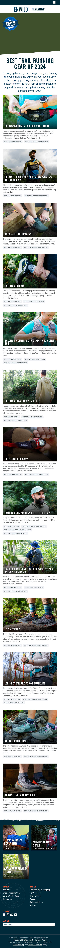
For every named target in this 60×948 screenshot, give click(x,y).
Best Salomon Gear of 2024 (34, 302)
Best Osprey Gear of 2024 (34, 587)
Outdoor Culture (36, 902)
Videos (33, 905)
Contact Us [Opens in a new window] (7, 899)
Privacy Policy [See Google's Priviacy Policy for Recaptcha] (18, 945)
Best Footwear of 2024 (12, 248)
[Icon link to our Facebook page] (4, 915)
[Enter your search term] (29, 924)
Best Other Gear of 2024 (12, 142)
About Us (6, 890)
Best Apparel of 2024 (11, 417)
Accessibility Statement (23, 940)
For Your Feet (35, 893)
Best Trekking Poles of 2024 (14, 703)
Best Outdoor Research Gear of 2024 (17, 530)
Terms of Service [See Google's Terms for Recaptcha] (35, 945)
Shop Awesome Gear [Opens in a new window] (11, 893)
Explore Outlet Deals (11, 896)
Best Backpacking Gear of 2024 (34, 526)
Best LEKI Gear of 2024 (12, 699)
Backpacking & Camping (40, 890)
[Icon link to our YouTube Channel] (12, 915)
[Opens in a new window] (16, 837)
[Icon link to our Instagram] (8, 915)
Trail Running (35, 896)
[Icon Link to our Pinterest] (16, 915)
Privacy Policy (41, 940)
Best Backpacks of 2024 (12, 196)
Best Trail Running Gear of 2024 (36, 142)
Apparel (33, 899)
